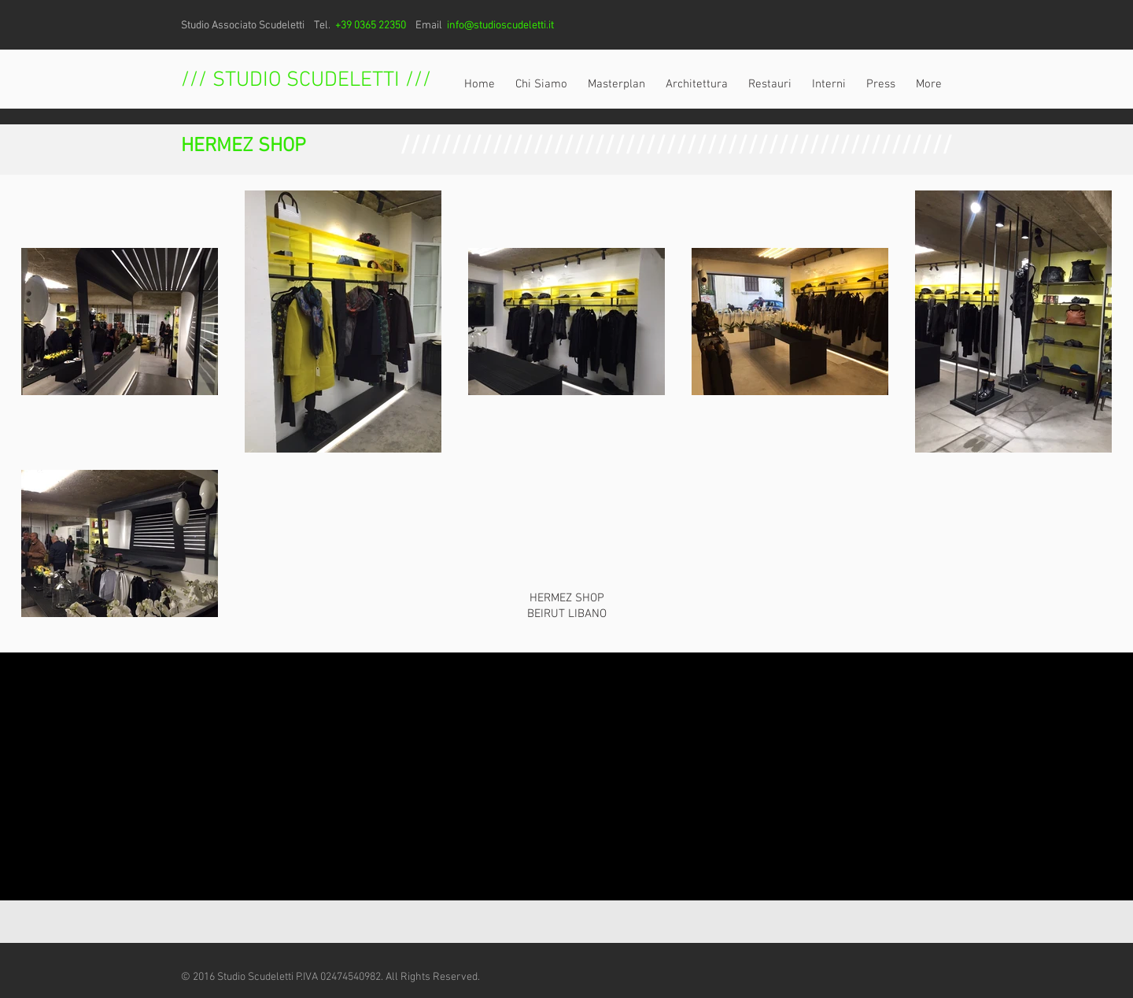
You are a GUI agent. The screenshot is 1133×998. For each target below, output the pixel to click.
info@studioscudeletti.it (500, 25)
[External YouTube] (566, 776)
